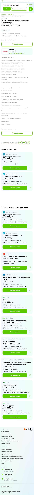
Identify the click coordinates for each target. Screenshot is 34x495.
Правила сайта (5, 443)
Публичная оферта (7, 492)
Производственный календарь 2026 (11, 456)
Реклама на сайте (6, 436)
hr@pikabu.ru (5, 486)
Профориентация (6, 451)
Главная (3, 14)
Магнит (10, 14)
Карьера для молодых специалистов (12, 458)
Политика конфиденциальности (11, 491)
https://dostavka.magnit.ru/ (16, 53)
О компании (5, 431)
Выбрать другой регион (19, 9)
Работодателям (28, 1)
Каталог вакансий (6, 449)
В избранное (17, 44)
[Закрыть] (27, 4)
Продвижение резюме (8, 454)
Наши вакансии (6, 433)
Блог (2, 463)
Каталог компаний (6, 461)
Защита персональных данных (10, 440)
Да (7, 9)
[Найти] (31, 9)
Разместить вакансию (7, 438)
